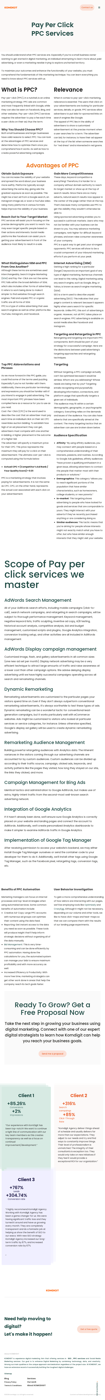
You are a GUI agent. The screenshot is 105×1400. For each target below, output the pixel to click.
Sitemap (8, 1373)
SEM (4, 278)
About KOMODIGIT (36, 1385)
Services (31, 1378)
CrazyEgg (59, 908)
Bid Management (13, 944)
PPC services (79, 1358)
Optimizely (90, 904)
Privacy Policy (10, 1382)
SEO (69, 1358)
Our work (31, 1382)
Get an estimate (97, 1389)
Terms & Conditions (13, 1385)
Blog (6, 1378)
